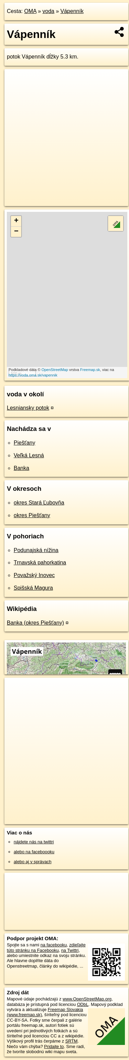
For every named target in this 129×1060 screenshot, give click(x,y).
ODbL (82, 1004)
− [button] (16, 232)
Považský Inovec (34, 575)
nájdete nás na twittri (34, 841)
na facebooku (53, 944)
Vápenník (72, 11)
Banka (21, 468)
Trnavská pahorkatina (40, 562)
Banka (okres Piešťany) (35, 623)
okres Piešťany (32, 515)
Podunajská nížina (36, 550)
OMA (30, 11)
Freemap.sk (90, 370)
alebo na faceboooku (34, 851)
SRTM (71, 1041)
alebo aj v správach (32, 861)
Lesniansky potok (28, 408)
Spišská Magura (33, 588)
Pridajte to (54, 1046)
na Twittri (70, 950)
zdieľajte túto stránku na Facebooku (46, 947)
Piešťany (24, 443)
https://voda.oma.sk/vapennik (33, 375)
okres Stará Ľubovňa (39, 503)
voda (48, 11)
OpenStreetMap (54, 370)
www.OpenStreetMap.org (87, 998)
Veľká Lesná (29, 455)
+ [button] (16, 221)
